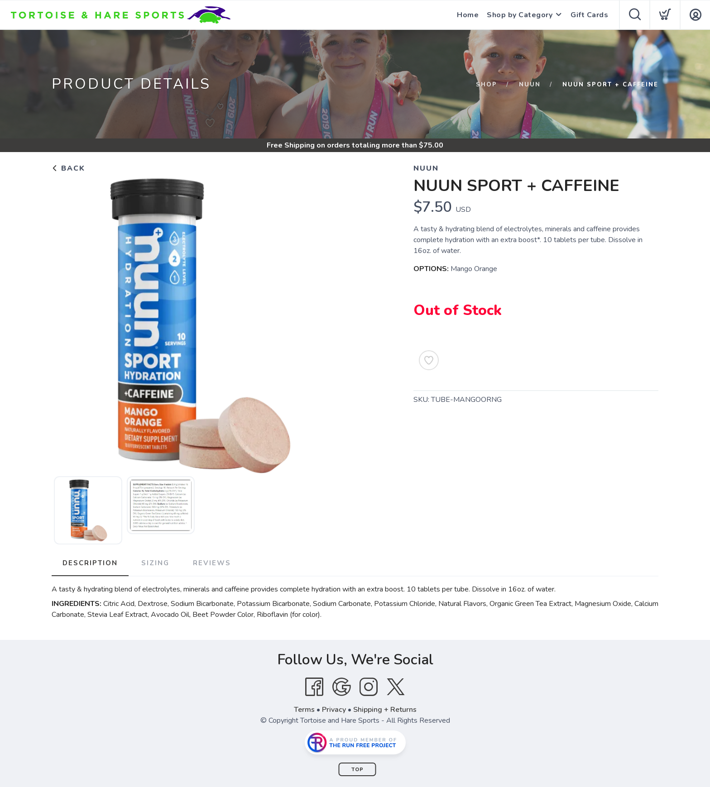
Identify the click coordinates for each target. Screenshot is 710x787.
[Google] (341, 687)
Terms (304, 710)
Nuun (530, 85)
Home (468, 15)
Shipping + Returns (385, 710)
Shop (486, 85)
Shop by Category (519, 15)
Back (68, 168)
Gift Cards (589, 15)
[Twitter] (395, 687)
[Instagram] (368, 687)
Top (357, 769)
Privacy (334, 710)
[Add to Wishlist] (429, 360)
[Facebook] (314, 687)
